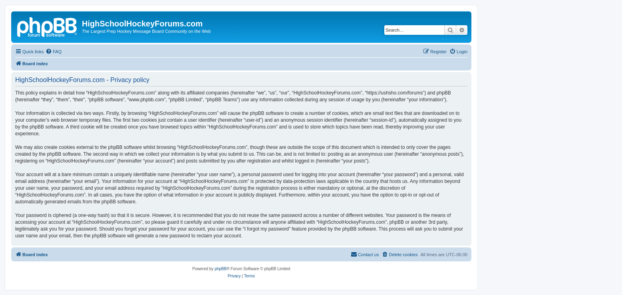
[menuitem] (54, 51)
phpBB (221, 269)
